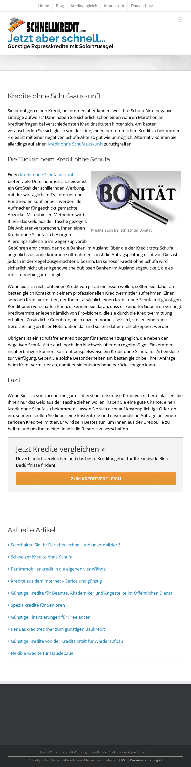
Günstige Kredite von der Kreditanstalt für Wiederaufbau (67, 641)
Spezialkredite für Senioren (38, 605)
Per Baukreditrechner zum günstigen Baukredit (58, 629)
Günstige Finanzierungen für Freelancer (50, 617)
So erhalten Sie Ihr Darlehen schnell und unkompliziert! (65, 545)
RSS (124, 760)
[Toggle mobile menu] (180, 19)
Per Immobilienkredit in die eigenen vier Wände (58, 569)
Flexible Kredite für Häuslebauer (43, 653)
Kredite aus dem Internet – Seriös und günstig (56, 581)
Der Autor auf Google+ (146, 760)
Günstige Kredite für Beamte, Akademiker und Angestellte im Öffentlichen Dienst (91, 593)
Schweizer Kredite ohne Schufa (41, 557)
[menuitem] (43, 5)
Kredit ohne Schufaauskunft (75, 144)
